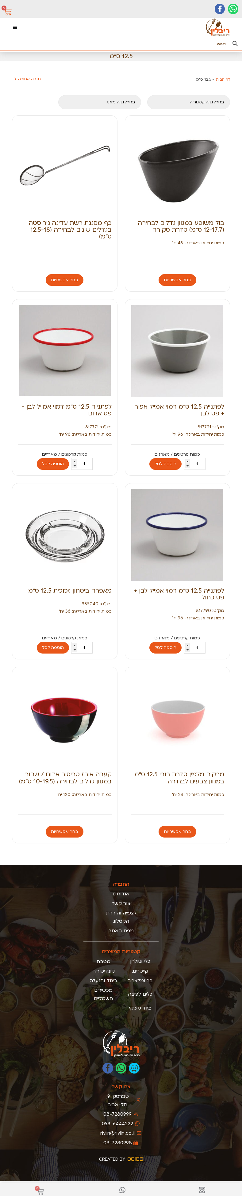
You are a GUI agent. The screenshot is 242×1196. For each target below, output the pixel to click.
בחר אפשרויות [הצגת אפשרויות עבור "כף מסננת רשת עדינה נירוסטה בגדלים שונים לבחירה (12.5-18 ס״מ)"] (64, 280)
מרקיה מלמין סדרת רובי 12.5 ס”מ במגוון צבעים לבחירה (179, 777)
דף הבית (223, 79)
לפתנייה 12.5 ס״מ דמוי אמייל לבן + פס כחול (179, 594)
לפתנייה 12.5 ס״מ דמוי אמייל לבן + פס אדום (66, 410)
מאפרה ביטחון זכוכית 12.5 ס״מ (70, 590)
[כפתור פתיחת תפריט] (15, 27)
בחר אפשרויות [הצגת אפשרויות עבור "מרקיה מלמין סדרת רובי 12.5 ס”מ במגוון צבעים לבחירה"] (177, 831)
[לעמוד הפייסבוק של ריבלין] (107, 1068)
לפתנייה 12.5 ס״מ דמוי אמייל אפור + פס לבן (179, 410)
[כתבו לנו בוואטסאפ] (121, 1068)
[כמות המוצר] (195, 464)
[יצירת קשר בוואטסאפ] (233, 9)
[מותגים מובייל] (99, 102)
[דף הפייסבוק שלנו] (220, 9)
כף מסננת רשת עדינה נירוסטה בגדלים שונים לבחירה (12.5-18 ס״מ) (70, 230)
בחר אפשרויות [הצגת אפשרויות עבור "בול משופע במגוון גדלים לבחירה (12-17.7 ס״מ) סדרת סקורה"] (177, 280)
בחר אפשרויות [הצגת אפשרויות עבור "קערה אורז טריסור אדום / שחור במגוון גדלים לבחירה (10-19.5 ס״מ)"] (64, 831)
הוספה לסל (165, 464)
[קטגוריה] (188, 102)
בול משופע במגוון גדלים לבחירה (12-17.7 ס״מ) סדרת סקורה (181, 226)
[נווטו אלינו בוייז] (134, 1068)
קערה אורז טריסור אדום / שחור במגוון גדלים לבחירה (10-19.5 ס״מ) (65, 777)
